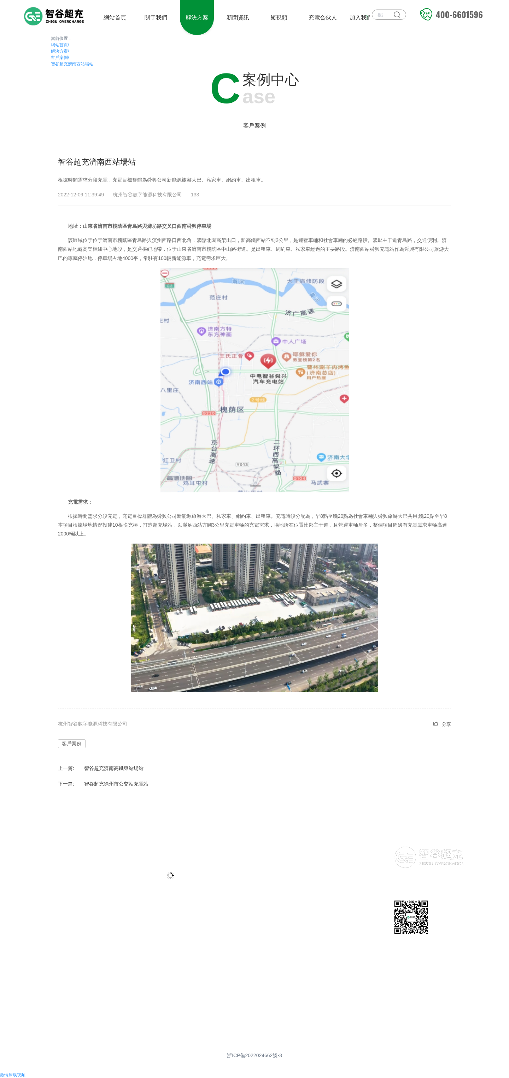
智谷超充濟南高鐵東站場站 (114, 768)
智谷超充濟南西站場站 (72, 63)
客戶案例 (60, 57)
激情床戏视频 (12, 1074)
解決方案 (60, 51)
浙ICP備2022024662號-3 (254, 1055)
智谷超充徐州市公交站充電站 (116, 784)
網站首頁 (60, 44)
